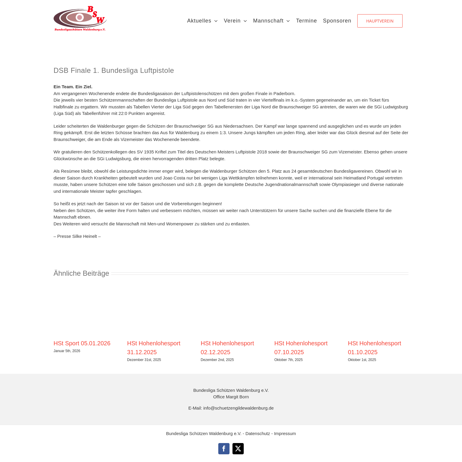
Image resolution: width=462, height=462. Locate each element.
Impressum (285, 433)
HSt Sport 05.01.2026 (82, 343)
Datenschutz (258, 433)
